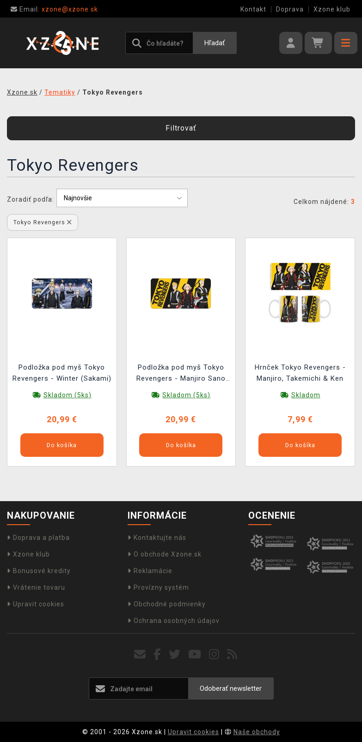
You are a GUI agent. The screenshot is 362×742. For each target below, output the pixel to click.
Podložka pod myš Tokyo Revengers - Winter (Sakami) (61, 373)
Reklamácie (150, 570)
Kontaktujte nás (157, 537)
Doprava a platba (38, 537)
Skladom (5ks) (67, 395)
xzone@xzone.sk (54, 9)
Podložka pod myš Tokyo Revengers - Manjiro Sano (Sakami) (181, 374)
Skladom (305, 395)
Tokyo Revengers (42, 222)
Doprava (290, 9)
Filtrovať (181, 128)
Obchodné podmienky (167, 604)
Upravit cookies (35, 604)
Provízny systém (158, 587)
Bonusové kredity (39, 570)
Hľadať (214, 43)
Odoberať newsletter (231, 688)
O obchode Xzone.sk (165, 554)
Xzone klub (331, 9)
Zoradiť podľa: (30, 199)
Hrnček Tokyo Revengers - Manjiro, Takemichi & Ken (300, 373)
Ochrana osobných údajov (174, 620)
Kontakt (253, 9)
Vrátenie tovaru (36, 587)
